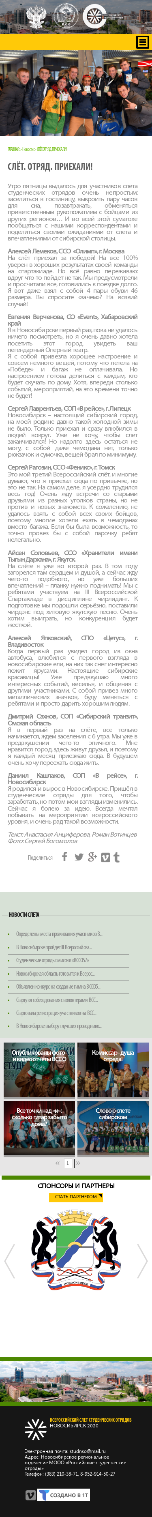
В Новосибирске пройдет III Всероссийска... (54, 947)
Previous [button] (9, 1279)
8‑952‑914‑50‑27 (97, 1474)
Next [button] (142, 1279)
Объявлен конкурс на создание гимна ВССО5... (58, 987)
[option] (76, 1250)
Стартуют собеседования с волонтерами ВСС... (57, 1000)
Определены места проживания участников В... (59, 934)
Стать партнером (76, 1197)
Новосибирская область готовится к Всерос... (55, 974)
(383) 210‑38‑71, (62, 1474)
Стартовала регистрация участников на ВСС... (56, 1013)
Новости (28, 149)
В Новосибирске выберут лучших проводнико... (58, 1026)
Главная (13, 149)
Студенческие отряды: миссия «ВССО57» (52, 960)
